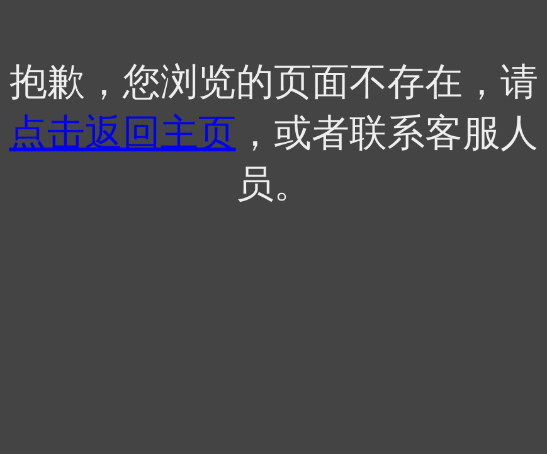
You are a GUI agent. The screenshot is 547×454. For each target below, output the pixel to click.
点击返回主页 (122, 133)
